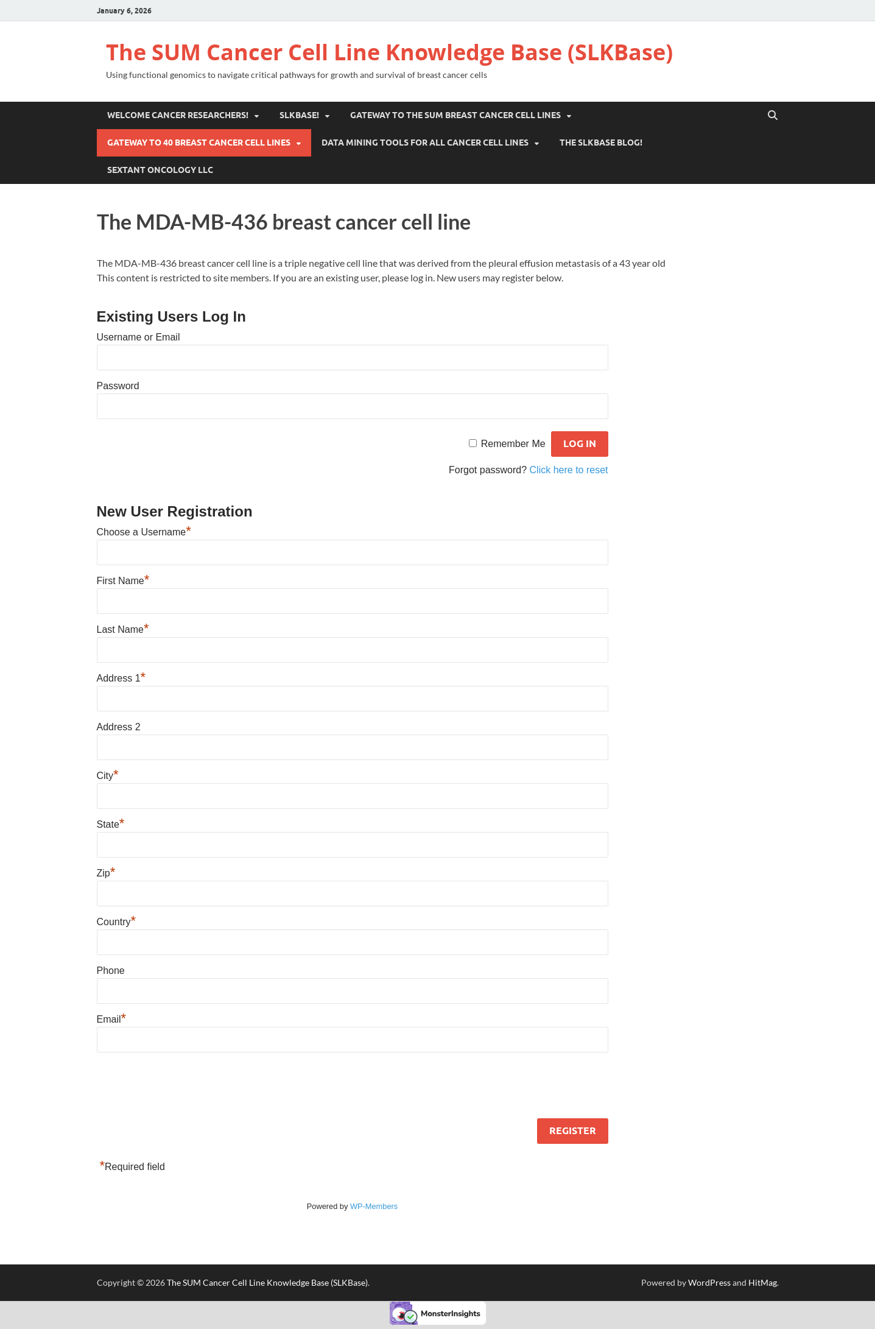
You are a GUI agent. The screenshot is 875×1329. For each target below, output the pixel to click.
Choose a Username (144, 532)
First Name (123, 581)
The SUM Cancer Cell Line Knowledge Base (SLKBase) (389, 52)
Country (116, 922)
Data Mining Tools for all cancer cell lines (425, 142)
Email (112, 1019)
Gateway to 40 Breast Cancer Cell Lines (198, 142)
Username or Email (138, 337)
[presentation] (189, 1088)
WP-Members (374, 1206)
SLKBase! (299, 115)
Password (118, 386)
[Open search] (773, 116)
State (111, 824)
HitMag (762, 1282)
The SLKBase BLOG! (601, 142)
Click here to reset (569, 470)
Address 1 (121, 678)
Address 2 (119, 727)
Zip (106, 873)
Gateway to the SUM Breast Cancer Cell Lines (455, 115)
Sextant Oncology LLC (160, 170)
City (108, 775)
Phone (111, 970)
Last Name (123, 629)
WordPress (709, 1282)
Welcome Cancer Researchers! (177, 115)
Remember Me (513, 444)
